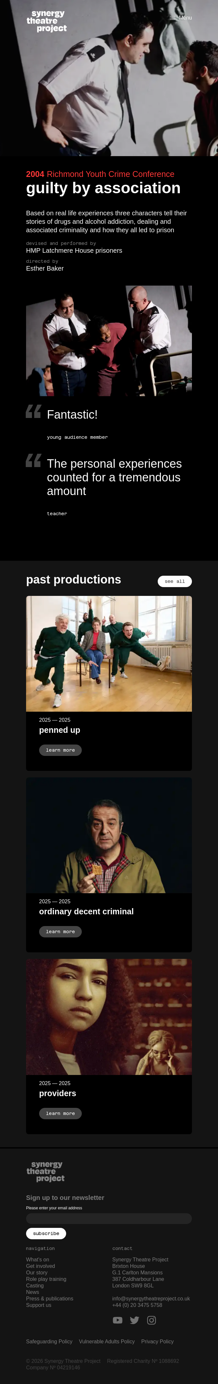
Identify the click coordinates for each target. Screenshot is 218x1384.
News (32, 1292)
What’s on (37, 1259)
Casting (35, 1285)
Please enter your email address (54, 1208)
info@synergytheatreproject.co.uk (151, 1298)
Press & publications (49, 1298)
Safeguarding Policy (49, 1341)
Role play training (46, 1279)
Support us (38, 1305)
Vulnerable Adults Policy (107, 1341)
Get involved (40, 1266)
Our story (37, 1272)
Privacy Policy (157, 1341)
